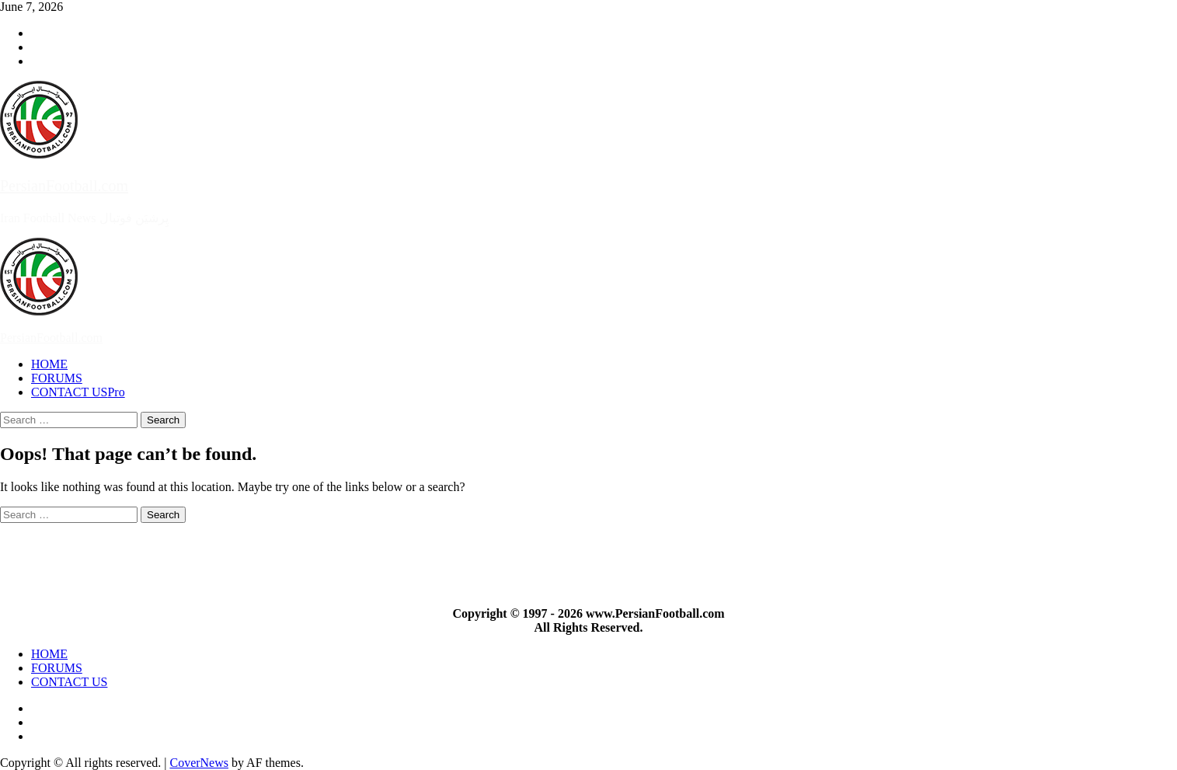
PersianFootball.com (64, 185)
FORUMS (56, 378)
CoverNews (198, 762)
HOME (49, 364)
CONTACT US (78, 392)
